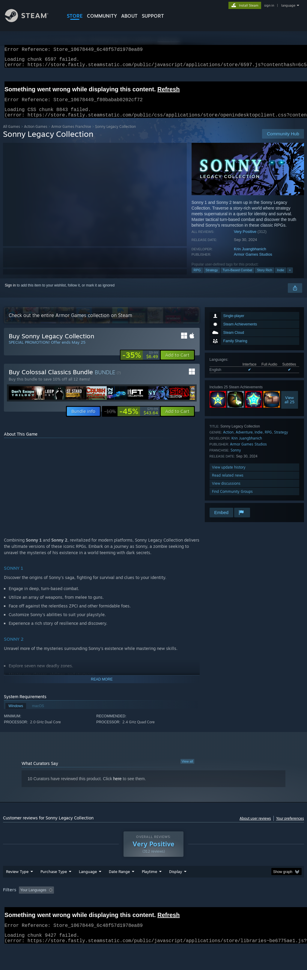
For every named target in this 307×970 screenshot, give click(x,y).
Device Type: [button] (14, 914)
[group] (153, 909)
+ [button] (290, 277)
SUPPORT (153, 16)
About (129, 16)
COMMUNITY (102, 16)
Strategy (212, 277)
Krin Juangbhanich (250, 256)
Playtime (149, 887)
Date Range (119, 887)
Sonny (236, 457)
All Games (11, 133)
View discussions (226, 490)
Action (228, 439)
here (117, 785)
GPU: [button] (284, 906)
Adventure (244, 439)
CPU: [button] (264, 906)
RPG (197, 277)
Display (175, 887)
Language (88, 887)
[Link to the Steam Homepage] (31, 20)
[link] (140, 362)
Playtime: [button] (140, 906)
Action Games (35, 133)
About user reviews (255, 825)
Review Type (17, 887)
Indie (280, 277)
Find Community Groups (232, 498)
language (288, 5)
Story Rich (264, 277)
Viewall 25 (289, 406)
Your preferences (290, 825)
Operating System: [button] (233, 906)
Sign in (10, 292)
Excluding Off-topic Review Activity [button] (93, 906)
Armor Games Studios (253, 261)
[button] (177, 362)
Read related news (227, 482)
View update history (229, 474)
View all (187, 768)
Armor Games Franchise (71, 133)
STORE (75, 16)
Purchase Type (53, 887)
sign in (269, 5)
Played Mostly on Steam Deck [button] (183, 906)
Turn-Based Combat (237, 277)
